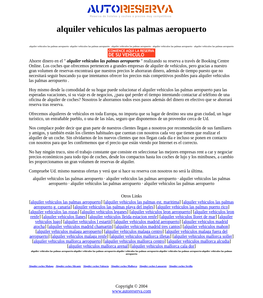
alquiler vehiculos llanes (64, 216)
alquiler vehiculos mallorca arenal (98, 246)
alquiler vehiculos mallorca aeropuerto (67, 241)
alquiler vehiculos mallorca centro (134, 241)
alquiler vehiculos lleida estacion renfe (123, 216)
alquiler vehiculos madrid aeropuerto (147, 221)
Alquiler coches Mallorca (124, 266)
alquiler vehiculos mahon (206, 226)
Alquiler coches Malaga (41, 266)
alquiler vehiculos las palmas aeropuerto (66, 202)
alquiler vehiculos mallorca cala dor (163, 246)
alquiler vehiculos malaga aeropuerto (69, 231)
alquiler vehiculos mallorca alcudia (198, 241)
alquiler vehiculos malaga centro (133, 231)
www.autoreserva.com (131, 291)
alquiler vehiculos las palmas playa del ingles (113, 207)
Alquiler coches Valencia (96, 266)
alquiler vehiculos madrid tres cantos (148, 226)
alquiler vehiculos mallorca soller (203, 236)
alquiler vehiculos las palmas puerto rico (192, 207)
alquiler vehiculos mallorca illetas (140, 236)
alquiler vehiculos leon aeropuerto (161, 211)
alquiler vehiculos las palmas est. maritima (142, 202)
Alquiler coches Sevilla (181, 266)
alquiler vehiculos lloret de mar (188, 216)
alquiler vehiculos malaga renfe (79, 236)
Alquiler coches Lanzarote (153, 266)
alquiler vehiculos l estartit (88, 221)
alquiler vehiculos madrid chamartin (80, 226)
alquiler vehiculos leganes (104, 211)
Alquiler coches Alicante (68, 266)
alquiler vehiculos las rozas (54, 211)
